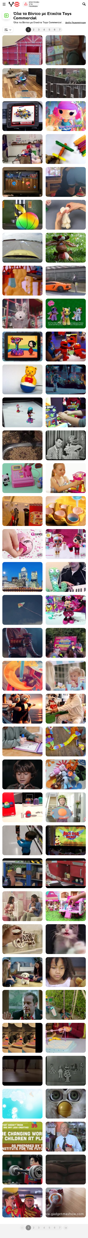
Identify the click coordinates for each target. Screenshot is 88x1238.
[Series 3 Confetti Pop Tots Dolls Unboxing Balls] (22, 544)
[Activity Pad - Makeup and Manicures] (22, 741)
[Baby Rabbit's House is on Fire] (66, 906)
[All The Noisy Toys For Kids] (66, 774)
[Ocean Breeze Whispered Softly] (22, 709)
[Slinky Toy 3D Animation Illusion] (66, 643)
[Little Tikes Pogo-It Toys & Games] (66, 807)
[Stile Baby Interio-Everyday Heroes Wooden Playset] (22, 873)
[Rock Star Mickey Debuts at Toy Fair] (66, 840)
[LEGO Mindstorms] (22, 1137)
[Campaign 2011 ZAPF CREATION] (22, 906)
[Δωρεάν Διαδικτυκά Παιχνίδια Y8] (14, 4)
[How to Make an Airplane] (66, 149)
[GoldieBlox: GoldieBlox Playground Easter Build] (66, 1038)
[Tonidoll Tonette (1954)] (66, 445)
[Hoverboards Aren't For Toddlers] (22, 83)
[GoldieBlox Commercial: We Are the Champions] (66, 972)
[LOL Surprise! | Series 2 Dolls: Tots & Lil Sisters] (66, 544)
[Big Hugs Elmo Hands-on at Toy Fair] (66, 346)
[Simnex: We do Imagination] (22, 1104)
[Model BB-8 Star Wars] (66, 1202)
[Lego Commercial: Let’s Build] (22, 1005)
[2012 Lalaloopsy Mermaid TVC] (66, 116)
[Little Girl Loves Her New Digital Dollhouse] (66, 50)
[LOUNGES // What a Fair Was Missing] (22, 1202)
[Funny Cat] (66, 709)
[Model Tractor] (22, 939)
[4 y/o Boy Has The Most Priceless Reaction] (22, 511)
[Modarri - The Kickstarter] (22, 248)
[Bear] (22, 379)
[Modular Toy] (22, 116)
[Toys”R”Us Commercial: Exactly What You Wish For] (22, 774)
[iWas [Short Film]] (66, 1169)
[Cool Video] (66, 577)
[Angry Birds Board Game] (66, 412)
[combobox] (7, 29)
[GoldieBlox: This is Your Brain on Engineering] (22, 50)
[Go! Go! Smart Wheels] (66, 741)
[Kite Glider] (22, 610)
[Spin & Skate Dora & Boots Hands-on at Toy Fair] (22, 412)
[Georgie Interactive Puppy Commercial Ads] (22, 972)
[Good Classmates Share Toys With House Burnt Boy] (22, 149)
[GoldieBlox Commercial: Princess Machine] (66, 1005)
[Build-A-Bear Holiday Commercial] (66, 313)
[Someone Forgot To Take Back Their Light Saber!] (22, 840)
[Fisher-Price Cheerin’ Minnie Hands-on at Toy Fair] (66, 610)
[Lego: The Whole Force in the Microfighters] (22, 1071)
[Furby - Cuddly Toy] (66, 1104)
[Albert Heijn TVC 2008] (66, 1137)
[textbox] (8, 29)
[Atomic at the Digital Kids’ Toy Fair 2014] (22, 807)
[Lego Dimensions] (22, 1169)
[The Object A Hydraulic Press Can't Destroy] (22, 215)
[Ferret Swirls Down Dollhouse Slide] (22, 676)
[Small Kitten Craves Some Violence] (66, 939)
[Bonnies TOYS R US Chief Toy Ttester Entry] (66, 478)
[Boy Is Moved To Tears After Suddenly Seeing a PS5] (66, 182)
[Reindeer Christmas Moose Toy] (66, 248)
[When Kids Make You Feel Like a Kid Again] (66, 676)
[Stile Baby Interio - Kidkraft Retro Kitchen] (66, 873)
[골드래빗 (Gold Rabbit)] (22, 577)
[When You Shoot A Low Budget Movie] (66, 281)
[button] (75, 22)
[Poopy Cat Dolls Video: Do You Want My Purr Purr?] (22, 1038)
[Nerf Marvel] (22, 643)
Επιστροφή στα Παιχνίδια (34, 4)
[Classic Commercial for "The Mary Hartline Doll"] (66, 1071)
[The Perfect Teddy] (66, 215)
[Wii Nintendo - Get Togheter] (22, 182)
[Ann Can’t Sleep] (22, 346)
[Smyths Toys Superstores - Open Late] (66, 379)
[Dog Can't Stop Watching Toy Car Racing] (22, 445)
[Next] (65, 1227)
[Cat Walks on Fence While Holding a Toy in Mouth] (66, 83)
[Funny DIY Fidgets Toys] (66, 511)
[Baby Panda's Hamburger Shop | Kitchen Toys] (22, 478)
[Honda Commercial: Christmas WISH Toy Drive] (22, 313)
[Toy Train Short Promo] (22, 281)
